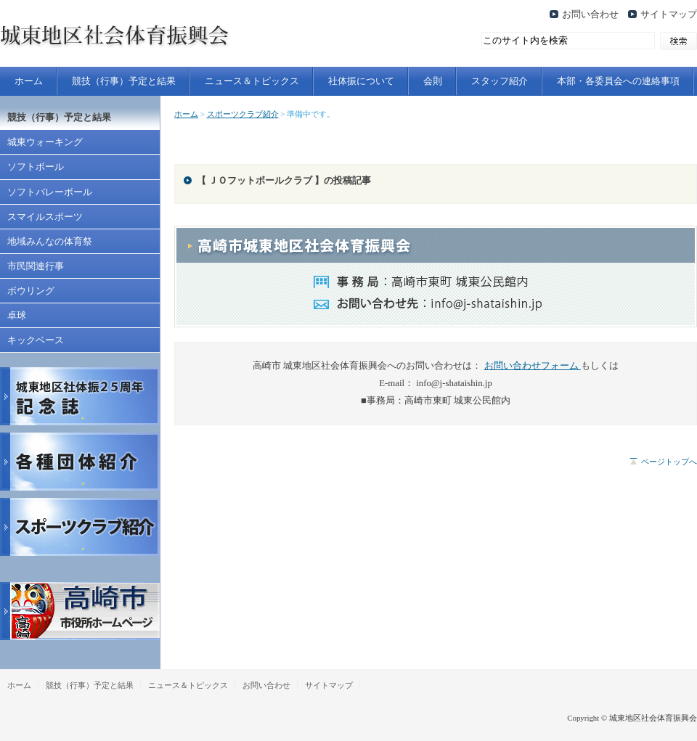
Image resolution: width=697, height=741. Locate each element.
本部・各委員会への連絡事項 (618, 81)
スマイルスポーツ (45, 217)
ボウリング (30, 291)
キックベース (35, 340)
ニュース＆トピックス (252, 81)
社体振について (361, 81)
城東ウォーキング (45, 142)
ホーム (29, 81)
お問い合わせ (590, 14)
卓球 (16, 316)
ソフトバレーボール (49, 192)
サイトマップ (668, 14)
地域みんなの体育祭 (49, 242)
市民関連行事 (35, 266)
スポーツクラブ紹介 (243, 114)
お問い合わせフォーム (532, 366)
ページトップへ (669, 461)
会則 (432, 81)
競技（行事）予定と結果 (124, 81)
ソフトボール (35, 167)
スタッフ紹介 (499, 81)
